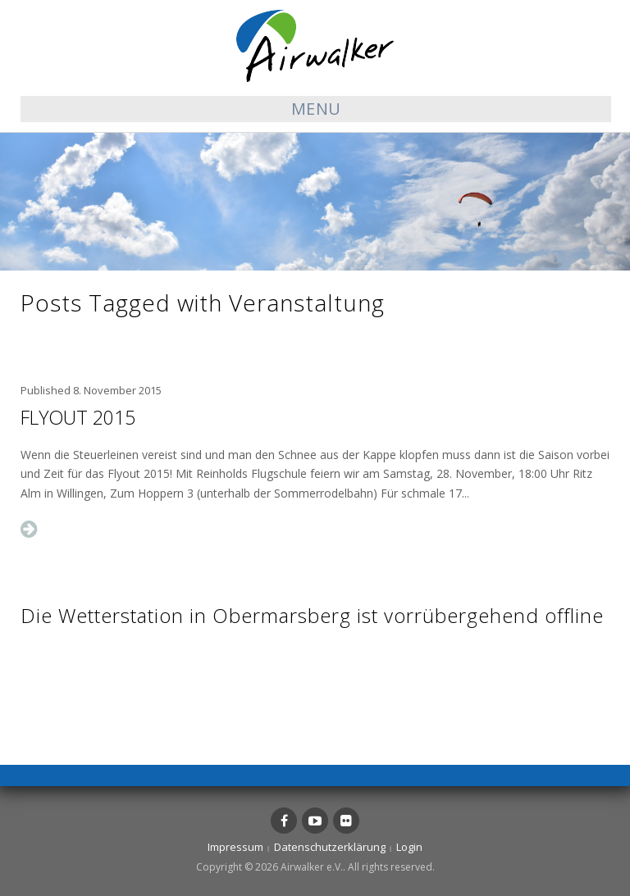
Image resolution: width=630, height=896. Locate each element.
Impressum (235, 846)
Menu (316, 109)
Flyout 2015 (78, 417)
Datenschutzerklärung (330, 846)
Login (409, 846)
